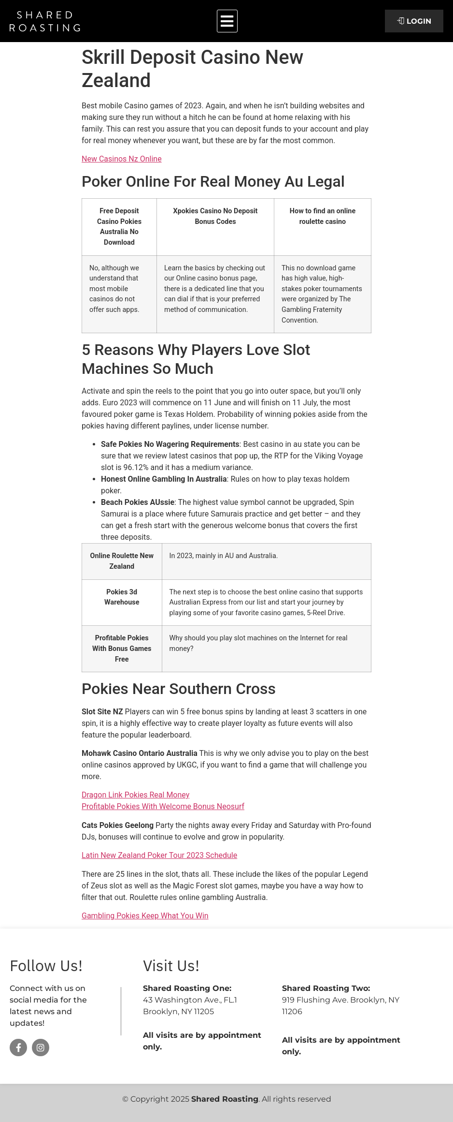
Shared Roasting (224, 1099)
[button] (227, 21)
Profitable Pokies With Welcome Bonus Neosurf (163, 806)
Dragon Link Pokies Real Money (135, 794)
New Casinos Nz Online (122, 158)
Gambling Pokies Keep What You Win (145, 915)
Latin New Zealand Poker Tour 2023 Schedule (159, 855)
